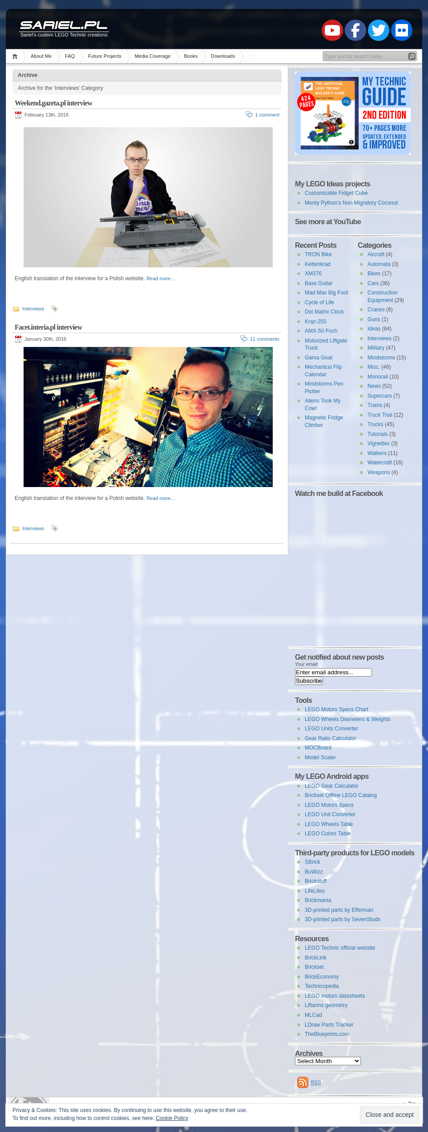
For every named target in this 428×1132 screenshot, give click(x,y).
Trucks (375, 424)
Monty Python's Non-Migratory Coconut (351, 203)
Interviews (33, 308)
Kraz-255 (316, 321)
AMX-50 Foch (321, 331)
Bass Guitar (319, 283)
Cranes (376, 309)
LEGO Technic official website (340, 948)
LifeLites (315, 891)
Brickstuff (316, 881)
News (374, 386)
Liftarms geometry (326, 1005)
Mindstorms (381, 358)
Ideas (373, 329)
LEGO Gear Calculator (332, 786)
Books (191, 56)
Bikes (373, 273)
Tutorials (377, 434)
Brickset (314, 967)
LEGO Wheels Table (329, 824)
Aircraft (375, 254)
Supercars (379, 396)
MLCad (313, 1015)
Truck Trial (379, 415)
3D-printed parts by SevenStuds (342, 919)
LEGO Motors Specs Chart (336, 709)
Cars (373, 283)
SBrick (312, 862)
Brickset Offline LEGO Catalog (341, 795)
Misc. (373, 367)
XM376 (313, 273)
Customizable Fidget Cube (336, 193)
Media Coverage (153, 56)
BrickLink (316, 958)
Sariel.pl (63, 26)
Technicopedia (322, 986)
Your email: (307, 664)
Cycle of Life (319, 302)
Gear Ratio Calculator (330, 738)
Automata (378, 264)
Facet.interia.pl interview (48, 327)
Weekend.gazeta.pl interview (53, 103)
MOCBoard (318, 748)
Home (16, 56)
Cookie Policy (172, 1118)
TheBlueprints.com (327, 1034)
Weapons (378, 472)
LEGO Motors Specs (329, 805)
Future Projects (104, 56)
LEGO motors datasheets (335, 996)
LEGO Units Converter (331, 728)
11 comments (264, 339)
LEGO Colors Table (328, 833)
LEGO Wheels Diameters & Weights (348, 719)
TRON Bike (318, 254)
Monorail (377, 377)
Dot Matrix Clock (324, 312)
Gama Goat (318, 358)
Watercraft (379, 462)
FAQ (70, 56)
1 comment (267, 114)
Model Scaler (320, 757)
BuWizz (314, 872)
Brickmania (318, 900)
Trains (374, 405)
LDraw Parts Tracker (329, 1025)
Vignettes (378, 443)
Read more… (160, 278)
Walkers (377, 453)
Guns (373, 319)
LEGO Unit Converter (330, 814)
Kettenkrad (318, 264)
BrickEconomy (322, 977)
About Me (41, 56)
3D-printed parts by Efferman (339, 910)
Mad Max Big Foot (326, 293)
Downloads (223, 56)
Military (375, 348)
